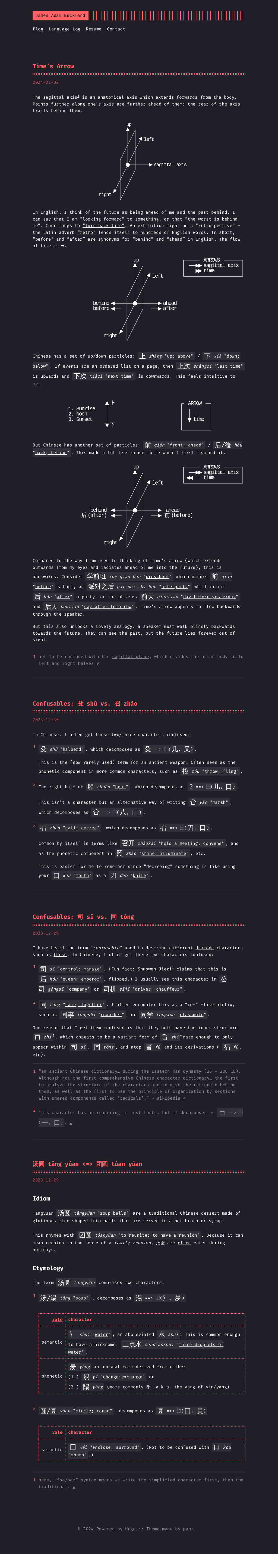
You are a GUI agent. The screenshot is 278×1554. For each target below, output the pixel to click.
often (184, 1243)
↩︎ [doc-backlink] (97, 663)
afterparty (175, 587)
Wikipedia (169, 1098)
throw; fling (220, 771)
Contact (116, 29)
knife (139, 875)
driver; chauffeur (157, 989)
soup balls (113, 1213)
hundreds (150, 232)
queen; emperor (81, 979)
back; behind (51, 452)
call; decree (81, 828)
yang (190, 1387)
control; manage (79, 969)
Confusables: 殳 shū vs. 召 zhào (85, 704)
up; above (179, 356)
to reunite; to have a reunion (159, 1235)
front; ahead (185, 445)
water (101, 1334)
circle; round (92, 1411)
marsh (219, 802)
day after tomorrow (107, 606)
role (57, 1319)
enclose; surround (114, 1447)
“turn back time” (104, 225)
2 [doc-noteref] (54, 1035)
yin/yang (216, 1387)
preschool (157, 576)
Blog (38, 29)
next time (119, 376)
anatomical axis (117, 97)
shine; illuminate (163, 853)
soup (80, 1298)
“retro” (86, 232)
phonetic (49, 771)
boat (120, 787)
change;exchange (122, 1377)
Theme (152, 1529)
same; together (83, 1004)
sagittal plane (130, 656)
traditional (163, 1213)
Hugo (130, 1529)
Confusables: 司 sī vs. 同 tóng (83, 917)
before (43, 587)
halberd (72, 749)
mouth (82, 875)
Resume (94, 29)
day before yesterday (209, 597)
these (60, 954)
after (63, 597)
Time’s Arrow (53, 66)
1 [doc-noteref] (78, 96)
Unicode (204, 948)
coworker (111, 1015)
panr (188, 1529)
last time (229, 366)
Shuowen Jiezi (155, 969)
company (78, 989)
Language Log (64, 29)
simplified (162, 1480)
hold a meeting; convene (191, 843)
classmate (191, 1015)
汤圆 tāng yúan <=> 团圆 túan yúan (87, 1164)
